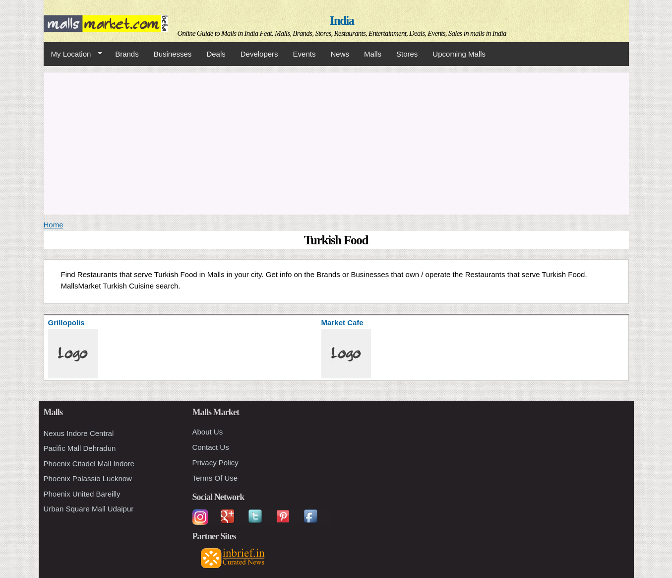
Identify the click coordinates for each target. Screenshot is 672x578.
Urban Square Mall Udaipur (89, 509)
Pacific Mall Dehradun (80, 448)
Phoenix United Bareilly (82, 494)
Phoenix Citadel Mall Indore (89, 463)
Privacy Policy (215, 462)
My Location (73, 54)
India (342, 20)
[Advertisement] (336, 142)
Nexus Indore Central (79, 433)
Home (53, 224)
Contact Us (210, 447)
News (339, 54)
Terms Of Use (215, 478)
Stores (407, 54)
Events (304, 54)
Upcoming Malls (459, 54)
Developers (259, 54)
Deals (215, 54)
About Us (207, 432)
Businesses (173, 54)
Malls (372, 54)
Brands (127, 54)
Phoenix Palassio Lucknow (88, 478)
